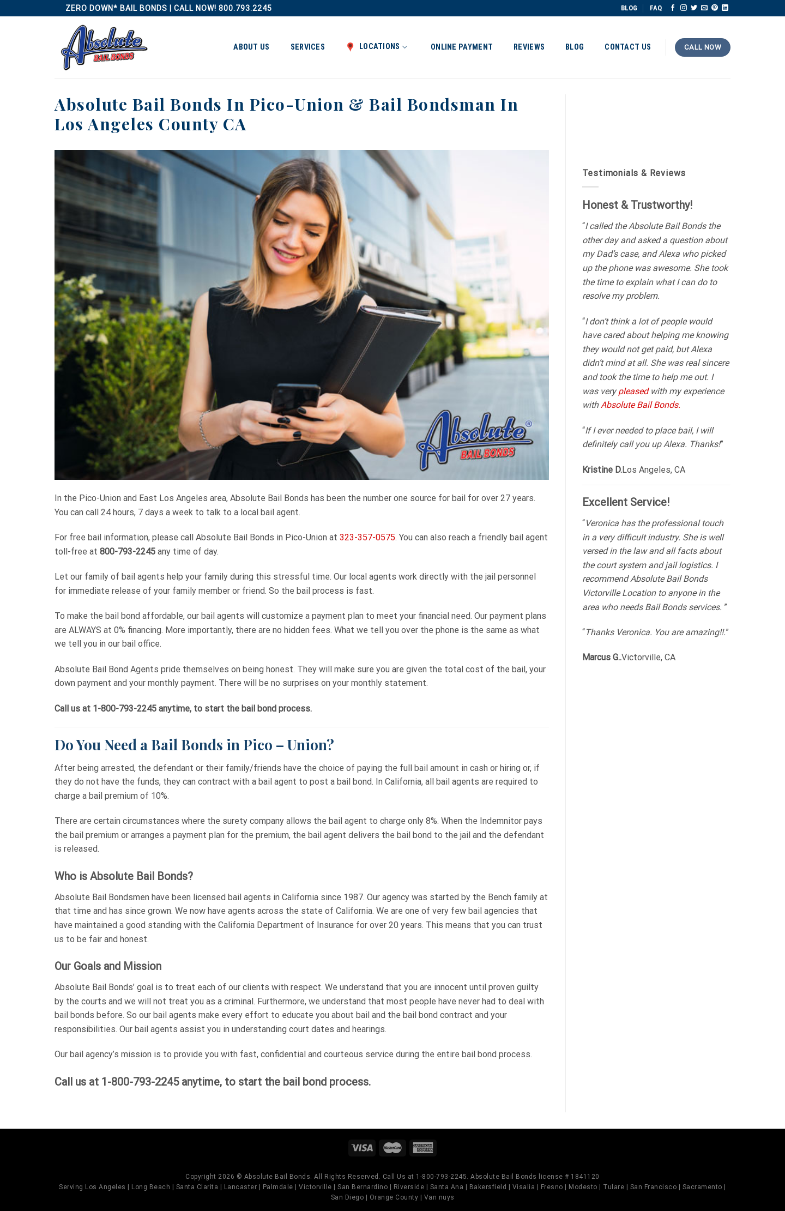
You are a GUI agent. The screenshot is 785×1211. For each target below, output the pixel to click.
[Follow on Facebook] (672, 8)
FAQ (656, 8)
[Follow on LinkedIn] (725, 8)
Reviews (529, 47)
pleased (633, 391)
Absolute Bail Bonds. (640, 405)
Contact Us (628, 47)
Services (308, 47)
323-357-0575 (367, 537)
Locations (376, 46)
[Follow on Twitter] (694, 8)
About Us (251, 47)
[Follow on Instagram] (683, 8)
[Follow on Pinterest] (714, 8)
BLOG (629, 8)
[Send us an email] (704, 8)
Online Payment (462, 47)
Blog (574, 47)
